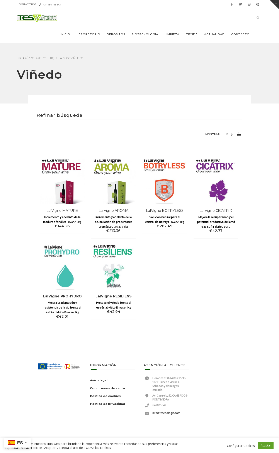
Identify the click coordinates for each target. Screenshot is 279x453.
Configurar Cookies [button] (241, 446)
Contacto (240, 34)
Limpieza (172, 34)
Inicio (65, 34)
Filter (238, 131)
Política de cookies (105, 396)
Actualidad (214, 34)
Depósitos (116, 34)
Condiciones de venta (107, 388)
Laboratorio (88, 34)
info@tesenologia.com (166, 413)
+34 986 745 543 (52, 4)
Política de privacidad (107, 403)
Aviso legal (98, 380)
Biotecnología (145, 34)
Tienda (192, 34)
